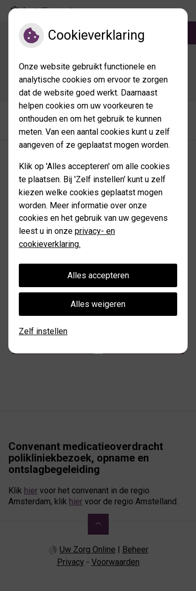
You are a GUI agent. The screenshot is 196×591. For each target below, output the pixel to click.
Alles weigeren (98, 304)
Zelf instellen (43, 331)
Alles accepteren (98, 275)
